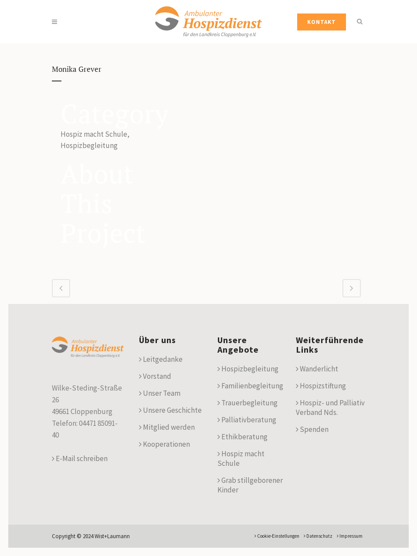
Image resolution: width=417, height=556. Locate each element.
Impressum (350, 536)
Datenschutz (318, 536)
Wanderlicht (317, 369)
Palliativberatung (246, 420)
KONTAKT (321, 22)
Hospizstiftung (321, 386)
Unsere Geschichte (170, 410)
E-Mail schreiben (80, 458)
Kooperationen (164, 444)
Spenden (312, 429)
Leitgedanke (161, 359)
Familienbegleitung (250, 386)
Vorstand (155, 376)
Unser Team (159, 393)
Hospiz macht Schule (240, 458)
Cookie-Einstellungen (276, 536)
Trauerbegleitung (247, 403)
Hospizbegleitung (247, 369)
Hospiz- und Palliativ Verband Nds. (330, 407)
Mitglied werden (167, 427)
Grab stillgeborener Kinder (250, 485)
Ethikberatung (242, 436)
